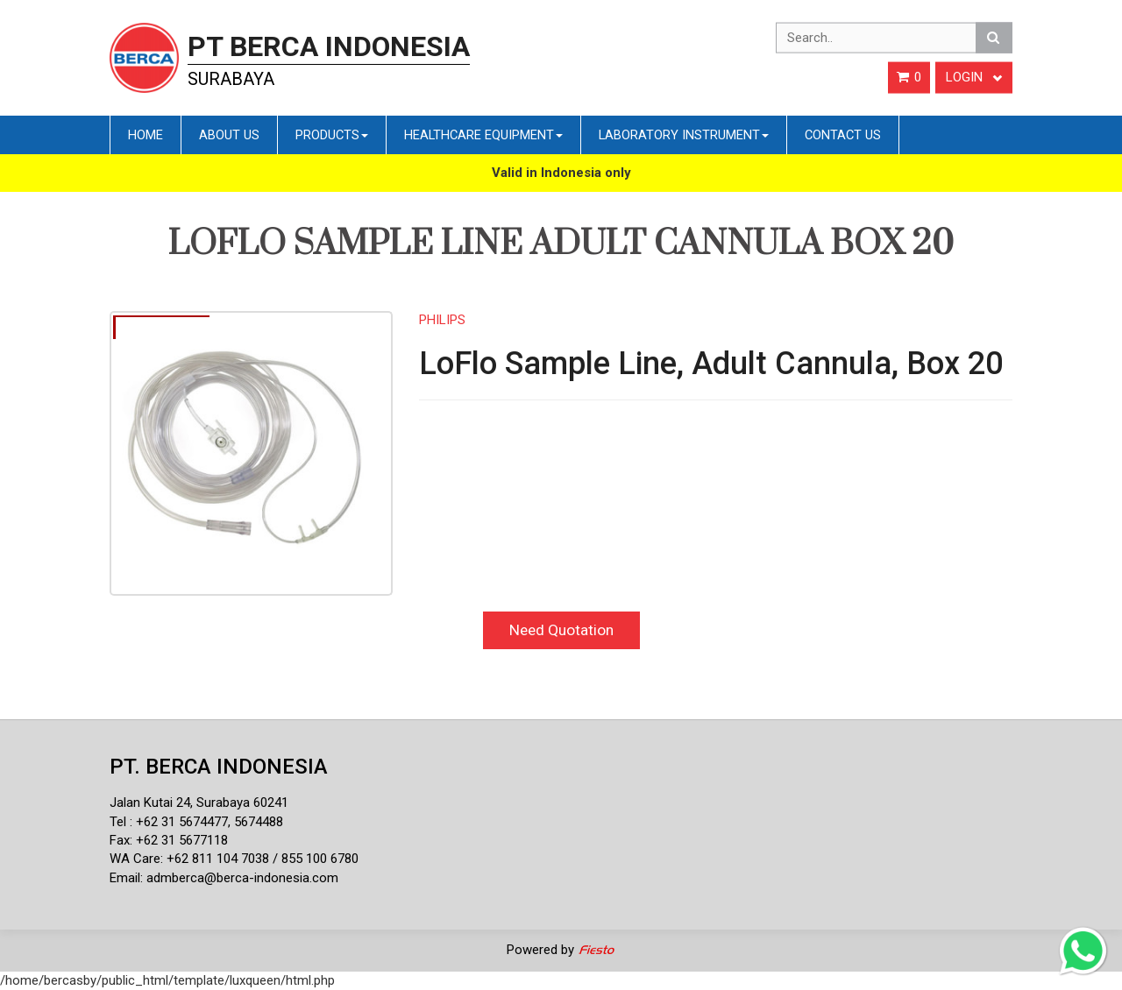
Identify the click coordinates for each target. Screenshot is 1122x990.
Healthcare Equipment (483, 135)
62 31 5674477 (186, 822)
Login (974, 77)
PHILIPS (442, 320)
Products (331, 135)
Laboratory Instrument (684, 135)
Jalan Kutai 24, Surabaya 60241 (199, 802)
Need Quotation (561, 630)
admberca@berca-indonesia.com (242, 878)
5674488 (258, 822)
